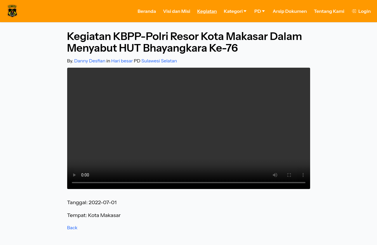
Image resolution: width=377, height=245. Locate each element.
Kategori (236, 11)
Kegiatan (207, 11)
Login (361, 11)
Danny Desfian (89, 61)
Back (72, 227)
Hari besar (122, 61)
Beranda (147, 11)
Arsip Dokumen (290, 11)
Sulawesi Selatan (159, 61)
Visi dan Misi (176, 11)
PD (260, 11)
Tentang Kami (329, 11)
